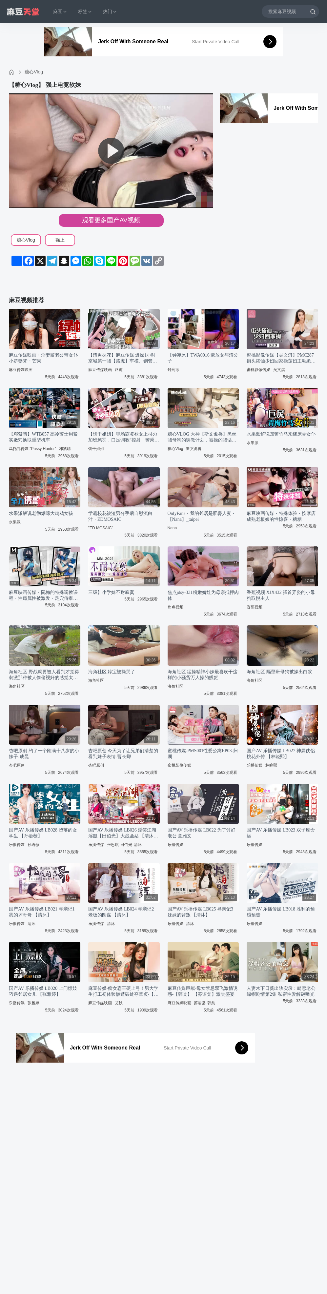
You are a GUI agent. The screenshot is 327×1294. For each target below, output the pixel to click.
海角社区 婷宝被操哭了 (111, 671)
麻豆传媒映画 (20, 369)
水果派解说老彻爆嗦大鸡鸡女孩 (41, 513)
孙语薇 (33, 844)
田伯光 (126, 844)
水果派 (252, 443)
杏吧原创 (17, 765)
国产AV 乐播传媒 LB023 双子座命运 (281, 833)
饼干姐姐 (96, 448)
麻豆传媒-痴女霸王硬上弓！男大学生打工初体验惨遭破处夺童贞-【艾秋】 (123, 991)
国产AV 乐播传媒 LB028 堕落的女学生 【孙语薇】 (43, 833)
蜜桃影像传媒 (258, 369)
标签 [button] (85, 11)
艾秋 (119, 1003)
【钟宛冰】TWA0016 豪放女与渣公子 (203, 358)
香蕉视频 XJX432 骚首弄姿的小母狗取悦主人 (281, 595)
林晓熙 (271, 765)
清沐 (138, 844)
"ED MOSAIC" (100, 528)
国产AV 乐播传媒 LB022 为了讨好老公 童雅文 (202, 833)
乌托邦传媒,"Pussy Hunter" (32, 448)
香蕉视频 (254, 607)
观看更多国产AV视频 (111, 220)
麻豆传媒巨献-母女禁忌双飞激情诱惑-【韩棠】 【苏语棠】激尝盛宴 (203, 991)
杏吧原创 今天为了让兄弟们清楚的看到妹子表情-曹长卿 (123, 753)
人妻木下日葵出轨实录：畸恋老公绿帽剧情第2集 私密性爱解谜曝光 (281, 991)
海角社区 (17, 686)
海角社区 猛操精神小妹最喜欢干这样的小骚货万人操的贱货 (203, 674)
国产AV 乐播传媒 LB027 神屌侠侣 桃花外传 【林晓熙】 (281, 753)
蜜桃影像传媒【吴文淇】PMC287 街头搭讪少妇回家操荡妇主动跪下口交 (281, 358)
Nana (172, 528)
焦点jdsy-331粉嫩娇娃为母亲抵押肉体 (203, 595)
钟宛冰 (173, 369)
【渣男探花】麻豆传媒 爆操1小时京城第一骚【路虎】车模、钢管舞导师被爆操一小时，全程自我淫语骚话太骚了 (122, 358)
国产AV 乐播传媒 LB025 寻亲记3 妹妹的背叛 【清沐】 (201, 912)
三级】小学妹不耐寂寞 (111, 592)
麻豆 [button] (60, 11)
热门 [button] (110, 11)
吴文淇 (279, 369)
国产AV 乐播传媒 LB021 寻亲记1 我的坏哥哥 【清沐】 (42, 912)
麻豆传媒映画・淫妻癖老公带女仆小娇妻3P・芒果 (43, 358)
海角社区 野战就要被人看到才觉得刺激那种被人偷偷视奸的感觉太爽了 (44, 675)
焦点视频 (175, 607)
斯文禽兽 (194, 448)
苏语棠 (200, 1003)
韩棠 (211, 1003)
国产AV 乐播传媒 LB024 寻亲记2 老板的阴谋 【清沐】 (121, 912)
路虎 (119, 369)
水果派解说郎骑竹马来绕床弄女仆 (281, 434)
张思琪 (113, 844)
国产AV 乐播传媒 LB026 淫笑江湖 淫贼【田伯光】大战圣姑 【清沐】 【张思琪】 (123, 833)
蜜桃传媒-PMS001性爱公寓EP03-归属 (203, 753)
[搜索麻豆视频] (290, 11)
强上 (60, 240)
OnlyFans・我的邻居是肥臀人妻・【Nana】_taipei (202, 516)
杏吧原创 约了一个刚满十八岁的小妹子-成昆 (44, 753)
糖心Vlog (34, 71)
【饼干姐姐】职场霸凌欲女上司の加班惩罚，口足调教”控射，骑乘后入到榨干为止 (123, 437)
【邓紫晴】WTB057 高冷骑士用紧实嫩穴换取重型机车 (43, 437)
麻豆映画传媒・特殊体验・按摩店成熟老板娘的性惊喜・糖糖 (281, 516)
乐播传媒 (254, 765)
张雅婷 (33, 1003)
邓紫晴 (65, 448)
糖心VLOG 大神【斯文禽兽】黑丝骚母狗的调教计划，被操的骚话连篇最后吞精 (202, 437)
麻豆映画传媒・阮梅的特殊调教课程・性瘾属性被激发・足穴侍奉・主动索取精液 (43, 595)
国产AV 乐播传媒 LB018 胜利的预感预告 (281, 912)
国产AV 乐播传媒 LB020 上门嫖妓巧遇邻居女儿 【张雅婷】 (43, 991)
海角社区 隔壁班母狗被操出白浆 (279, 671)
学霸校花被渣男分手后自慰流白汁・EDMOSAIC (120, 516)
